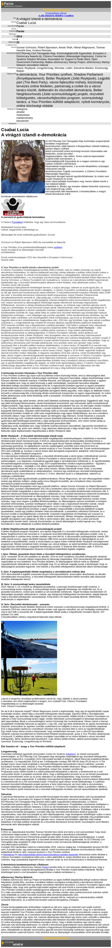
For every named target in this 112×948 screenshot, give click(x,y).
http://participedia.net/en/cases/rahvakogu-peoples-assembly (48, 854)
